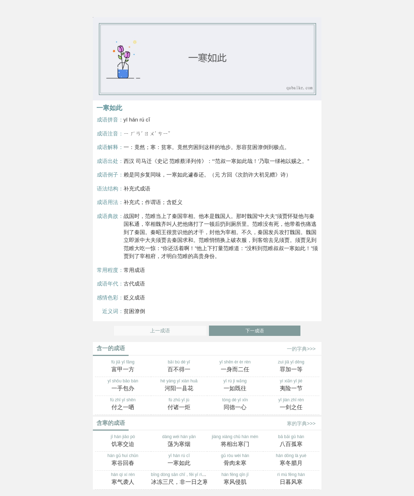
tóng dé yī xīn (235, 404)
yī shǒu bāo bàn (123, 385)
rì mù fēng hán (291, 479)
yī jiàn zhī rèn (291, 404)
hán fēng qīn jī (235, 479)
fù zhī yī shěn (123, 404)
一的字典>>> (301, 349)
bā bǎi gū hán (291, 441)
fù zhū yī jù (179, 404)
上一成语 (160, 330)
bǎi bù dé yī (179, 366)
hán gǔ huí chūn (123, 460)
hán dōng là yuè (291, 460)
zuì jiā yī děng (291, 366)
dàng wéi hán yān (179, 441)
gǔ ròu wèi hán (235, 460)
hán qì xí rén (123, 479)
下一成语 (254, 330)
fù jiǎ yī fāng (123, 366)
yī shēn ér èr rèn (235, 366)
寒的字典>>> (301, 423)
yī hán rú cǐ (179, 460)
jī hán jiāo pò (123, 441)
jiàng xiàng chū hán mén (235, 441)
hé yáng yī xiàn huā (179, 385)
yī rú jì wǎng (235, 385)
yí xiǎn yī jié (291, 385)
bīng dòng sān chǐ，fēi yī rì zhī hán (184, 479)
